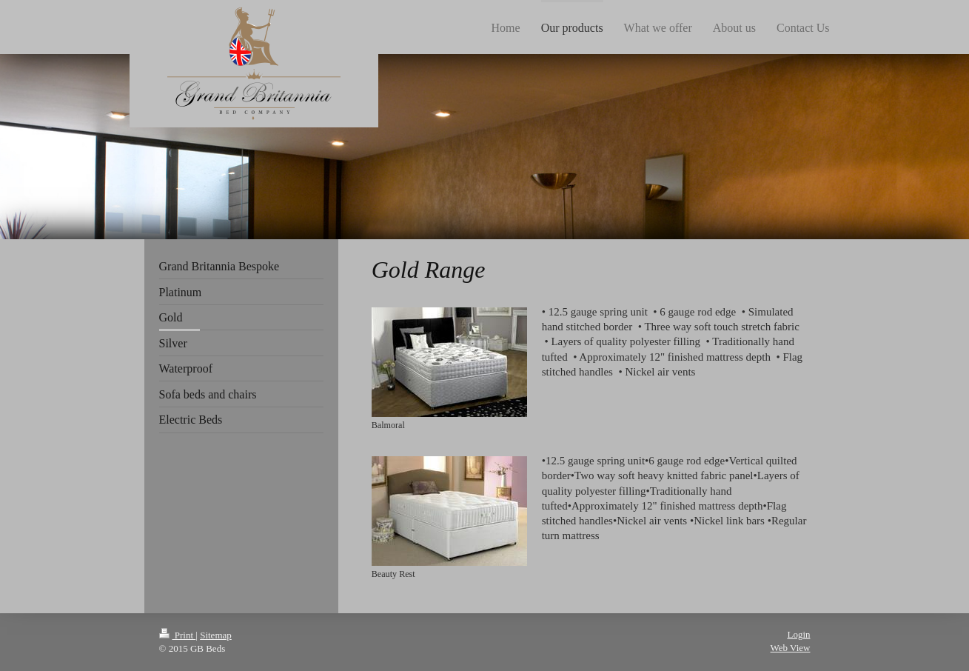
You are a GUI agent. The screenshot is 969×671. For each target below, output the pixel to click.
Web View (791, 647)
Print (177, 635)
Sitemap (216, 635)
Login (798, 634)
